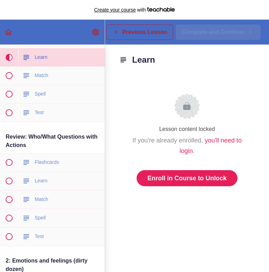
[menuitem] (96, 32)
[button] (9, 32)
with (134, 9)
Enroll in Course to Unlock (187, 178)
